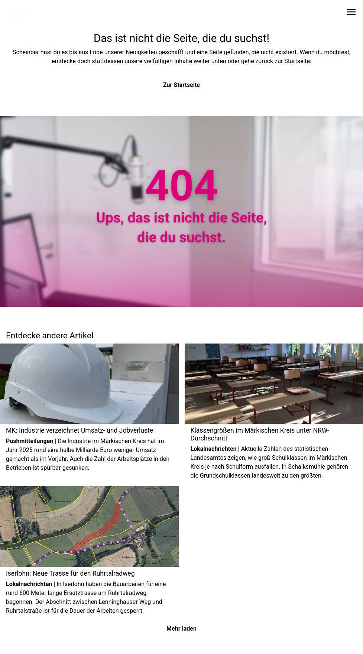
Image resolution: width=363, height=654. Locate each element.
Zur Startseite (181, 84)
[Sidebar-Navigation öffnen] (351, 13)
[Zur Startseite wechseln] (24, 13)
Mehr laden (181, 628)
